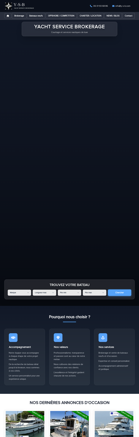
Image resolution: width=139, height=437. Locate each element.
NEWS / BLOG (113, 15)
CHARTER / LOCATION (90, 15)
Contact (128, 15)
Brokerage (19, 15)
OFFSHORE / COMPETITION (61, 15)
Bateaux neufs (36, 15)
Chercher (119, 292)
